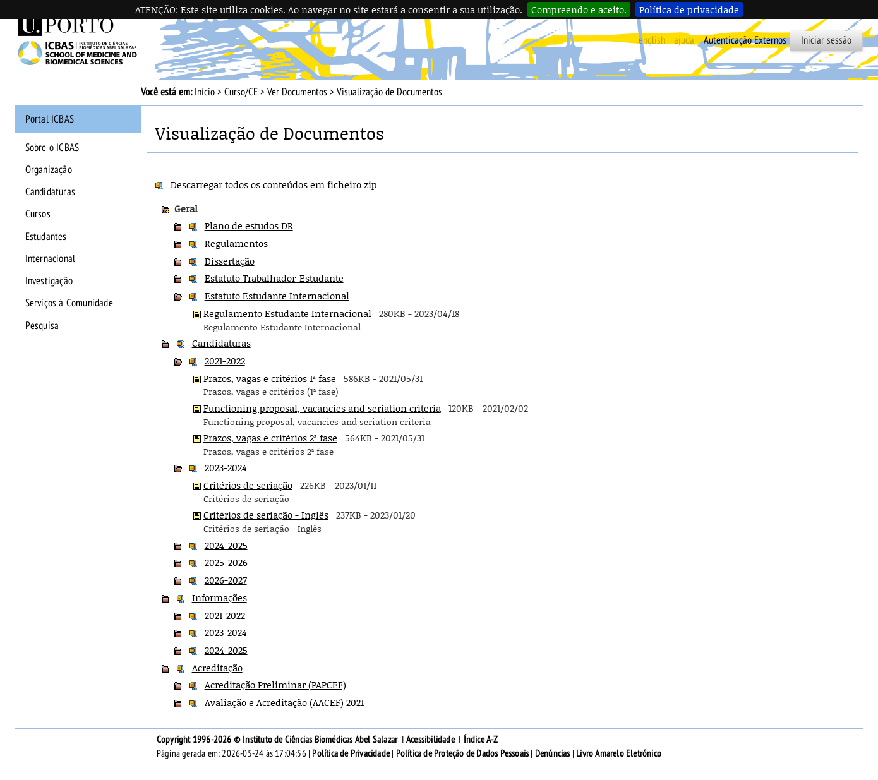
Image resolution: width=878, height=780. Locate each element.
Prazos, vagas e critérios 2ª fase (270, 437)
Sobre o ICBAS (52, 147)
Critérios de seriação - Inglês (265, 514)
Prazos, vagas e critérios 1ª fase (269, 378)
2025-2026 (226, 562)
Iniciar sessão (826, 40)
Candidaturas (50, 192)
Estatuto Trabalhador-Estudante (274, 278)
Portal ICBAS (49, 119)
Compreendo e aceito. (579, 9)
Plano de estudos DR (249, 225)
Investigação (49, 281)
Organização (48, 170)
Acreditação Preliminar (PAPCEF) (275, 684)
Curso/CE (241, 92)
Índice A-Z (481, 739)
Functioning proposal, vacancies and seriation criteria (322, 408)
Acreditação (217, 667)
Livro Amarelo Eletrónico (618, 753)
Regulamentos (236, 243)
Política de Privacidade (351, 753)
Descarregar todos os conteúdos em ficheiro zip (274, 184)
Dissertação (230, 261)
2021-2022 (225, 360)
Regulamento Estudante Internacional (287, 313)
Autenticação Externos (745, 40)
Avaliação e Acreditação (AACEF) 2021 (284, 702)
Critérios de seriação (247, 485)
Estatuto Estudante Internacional (277, 295)
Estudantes (46, 237)
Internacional (50, 259)
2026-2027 (226, 579)
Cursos (38, 214)
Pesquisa (42, 326)
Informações (219, 597)
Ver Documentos (297, 92)
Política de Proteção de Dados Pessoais (462, 753)
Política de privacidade (689, 9)
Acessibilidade (430, 739)
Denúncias (552, 753)
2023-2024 (226, 467)
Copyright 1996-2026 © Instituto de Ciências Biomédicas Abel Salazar (278, 739)
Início (205, 92)
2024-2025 (226, 545)
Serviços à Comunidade (69, 303)
